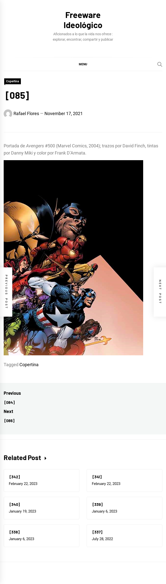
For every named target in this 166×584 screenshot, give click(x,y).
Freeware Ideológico (83, 20)
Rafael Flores (26, 113)
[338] (14, 532)
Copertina (12, 81)
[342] (14, 476)
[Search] (159, 64)
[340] (14, 504)
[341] (97, 476)
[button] (83, 64)
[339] (97, 504)
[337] (97, 532)
